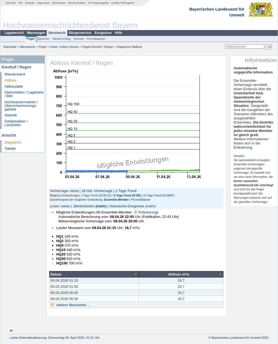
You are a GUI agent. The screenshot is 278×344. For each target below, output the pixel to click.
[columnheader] (94, 274)
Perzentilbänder (141, 199)
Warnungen (36, 33)
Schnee (78, 38)
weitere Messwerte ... (72, 305)
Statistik (10, 115)
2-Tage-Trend (125, 191)
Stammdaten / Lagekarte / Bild (23, 94)
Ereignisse (103, 33)
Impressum (43, 2)
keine (74, 191)
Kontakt (30, 2)
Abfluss (10, 80)
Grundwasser (96, 38)
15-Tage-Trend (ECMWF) (158, 195)
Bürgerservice (80, 33)
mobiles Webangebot (122, 2)
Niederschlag (61, 38)
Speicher (43, 38)
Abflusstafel (13, 86)
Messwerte (56, 33)
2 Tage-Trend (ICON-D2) (96, 195)
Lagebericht (14, 33)
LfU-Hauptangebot (98, 2)
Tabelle (10, 148)
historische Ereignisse (126, 206)
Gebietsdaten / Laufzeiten (16, 123)
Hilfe (118, 33)
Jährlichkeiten (83, 206)
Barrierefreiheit (76, 2)
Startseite (11, 2)
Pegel (31, 38)
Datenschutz (59, 2)
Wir (21, 2)
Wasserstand (14, 74)
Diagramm (12, 142)
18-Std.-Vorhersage (97, 191)
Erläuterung (145, 212)
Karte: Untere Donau (64, 46)
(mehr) (101, 206)
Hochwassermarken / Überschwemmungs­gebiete (21, 105)
